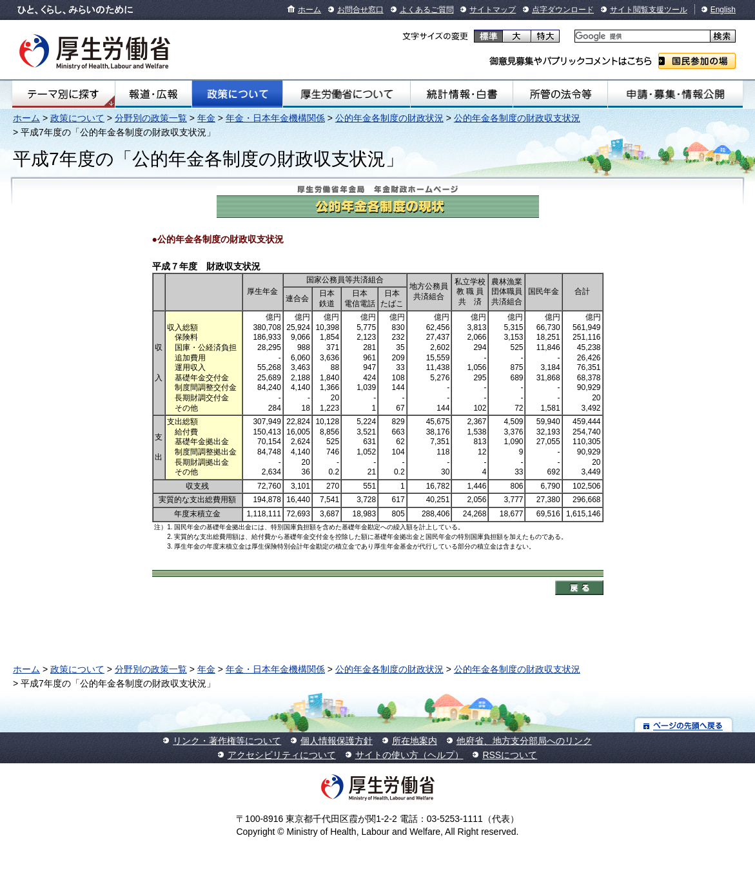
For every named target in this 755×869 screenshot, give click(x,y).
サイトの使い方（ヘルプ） (409, 755)
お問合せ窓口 (360, 9)
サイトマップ (492, 9)
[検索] (641, 36)
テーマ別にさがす (63, 94)
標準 (488, 36)
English (723, 9)
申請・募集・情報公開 (675, 94)
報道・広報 (153, 94)
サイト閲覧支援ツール (648, 9)
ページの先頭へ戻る (684, 725)
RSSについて (509, 755)
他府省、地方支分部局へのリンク (524, 741)
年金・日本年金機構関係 (275, 118)
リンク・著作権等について (227, 741)
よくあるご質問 (427, 9)
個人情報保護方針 (336, 741)
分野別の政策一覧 (151, 118)
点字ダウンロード (563, 9)
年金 (206, 118)
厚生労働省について (346, 94)
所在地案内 (414, 741)
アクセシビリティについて (282, 755)
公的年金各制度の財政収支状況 (517, 118)
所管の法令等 (560, 94)
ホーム (309, 9)
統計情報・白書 (462, 94)
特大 (545, 36)
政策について (237, 94)
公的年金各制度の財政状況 (389, 118)
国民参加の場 (697, 61)
